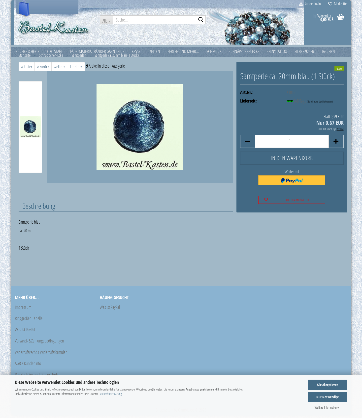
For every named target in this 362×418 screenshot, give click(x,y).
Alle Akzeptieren (327, 384)
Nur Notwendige (327, 396)
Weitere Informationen (327, 407)
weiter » (60, 69)
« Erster (26, 69)
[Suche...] (106, 19)
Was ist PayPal (25, 332)
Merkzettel (337, 3)
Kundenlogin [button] (310, 3)
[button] (247, 143)
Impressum (23, 310)
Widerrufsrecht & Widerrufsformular (41, 355)
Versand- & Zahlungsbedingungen (39, 343)
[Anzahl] (292, 143)
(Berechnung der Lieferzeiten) (320, 104)
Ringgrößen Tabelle (28, 321)
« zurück (43, 69)
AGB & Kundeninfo (28, 366)
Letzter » (76, 69)
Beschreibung (38, 208)
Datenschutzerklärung (110, 394)
